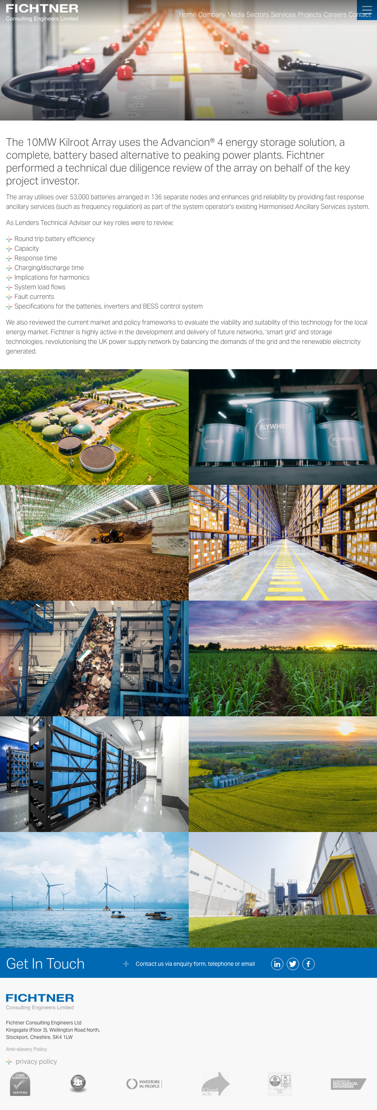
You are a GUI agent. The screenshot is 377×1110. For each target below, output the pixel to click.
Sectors (258, 14)
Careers (335, 14)
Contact (359, 14)
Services (283, 14)
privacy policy (36, 1062)
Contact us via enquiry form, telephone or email (195, 963)
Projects (310, 14)
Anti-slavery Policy (27, 1049)
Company (212, 14)
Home (187, 14)
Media (236, 14)
